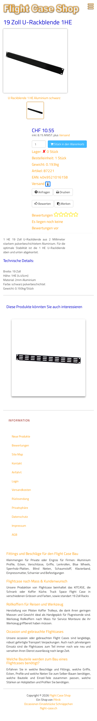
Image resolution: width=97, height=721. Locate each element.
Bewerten (43, 203)
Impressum (19, 525)
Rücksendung (20, 498)
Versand (64, 135)
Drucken (63, 192)
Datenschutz (20, 516)
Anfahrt (17, 472)
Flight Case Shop (60, 695)
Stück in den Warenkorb (67, 144)
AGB (14, 534)
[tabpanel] (48, 357)
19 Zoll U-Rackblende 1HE (37, 22)
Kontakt (17, 463)
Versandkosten (21, 489)
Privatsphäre (20, 507)
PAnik (57, 699)
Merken (64, 203)
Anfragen (42, 192)
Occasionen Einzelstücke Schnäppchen (48, 704)
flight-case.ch (48, 708)
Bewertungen (20, 445)
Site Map (17, 454)
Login (15, 481)
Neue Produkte (21, 436)
